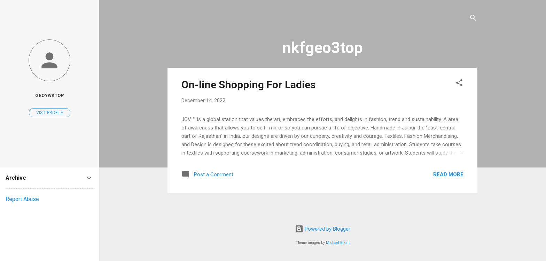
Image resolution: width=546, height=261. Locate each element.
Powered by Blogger (322, 229)
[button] (459, 84)
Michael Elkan (338, 242)
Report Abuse (22, 199)
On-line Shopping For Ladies (248, 85)
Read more (448, 174)
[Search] (473, 19)
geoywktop (49, 95)
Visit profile (49, 112)
